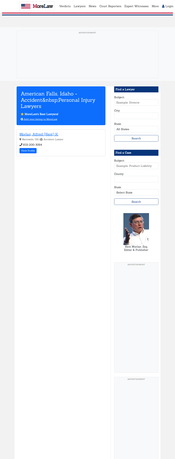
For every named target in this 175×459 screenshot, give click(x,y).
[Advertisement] (87, 60)
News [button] (92, 6)
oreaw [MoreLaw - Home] (37, 6)
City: (117, 110)
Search (136, 138)
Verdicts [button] (65, 6)
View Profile (28, 150)
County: (119, 174)
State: (118, 124)
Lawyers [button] (79, 6)
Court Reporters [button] (110, 6)
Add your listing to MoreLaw (39, 119)
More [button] (155, 6)
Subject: (119, 97)
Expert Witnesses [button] (136, 6)
